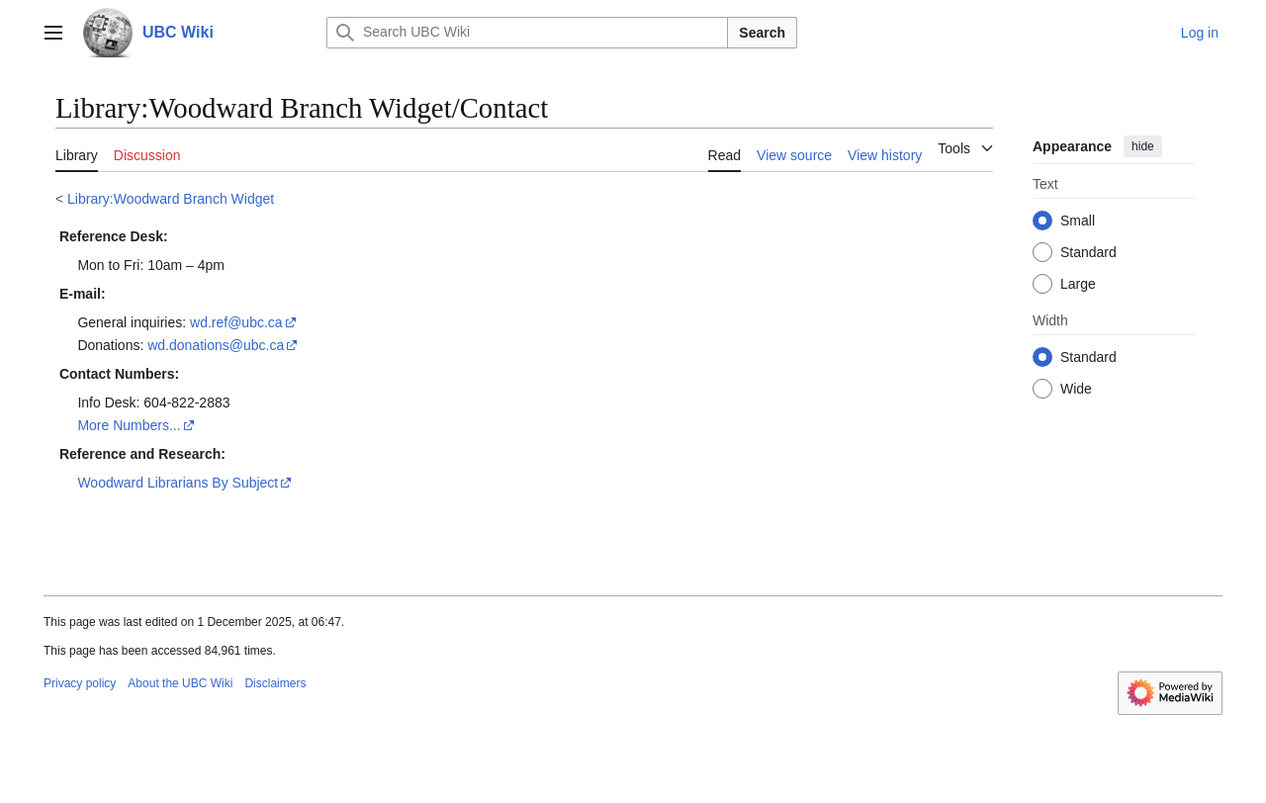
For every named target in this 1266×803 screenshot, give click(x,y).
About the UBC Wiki (180, 683)
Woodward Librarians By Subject (177, 483)
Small (1077, 220)
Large (1078, 284)
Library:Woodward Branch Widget (170, 199)
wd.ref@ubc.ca (236, 322)
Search (762, 33)
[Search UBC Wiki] (527, 32)
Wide (1076, 389)
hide (1142, 146)
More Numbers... (128, 425)
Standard (1088, 252)
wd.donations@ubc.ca (215, 345)
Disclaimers (275, 683)
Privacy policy (80, 683)
